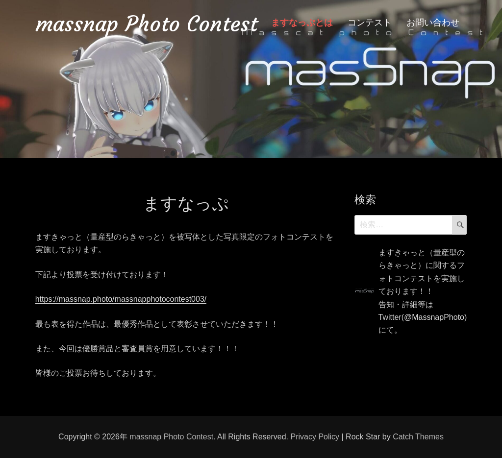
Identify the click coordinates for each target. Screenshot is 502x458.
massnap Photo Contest (146, 23)
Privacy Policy (314, 437)
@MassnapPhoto (434, 317)
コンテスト (370, 22)
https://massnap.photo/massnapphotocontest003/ (121, 299)
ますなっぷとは (302, 22)
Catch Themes (418, 437)
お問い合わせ (432, 22)
